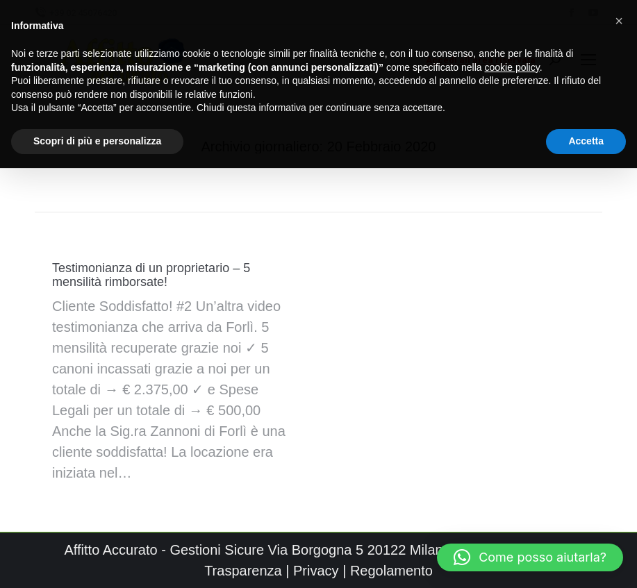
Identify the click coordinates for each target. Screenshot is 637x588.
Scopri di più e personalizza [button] (97, 134)
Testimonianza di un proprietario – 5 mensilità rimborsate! (151, 275)
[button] (530, 557)
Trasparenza (243, 570)
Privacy (316, 570)
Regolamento (391, 570)
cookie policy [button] (512, 60)
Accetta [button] (586, 134)
